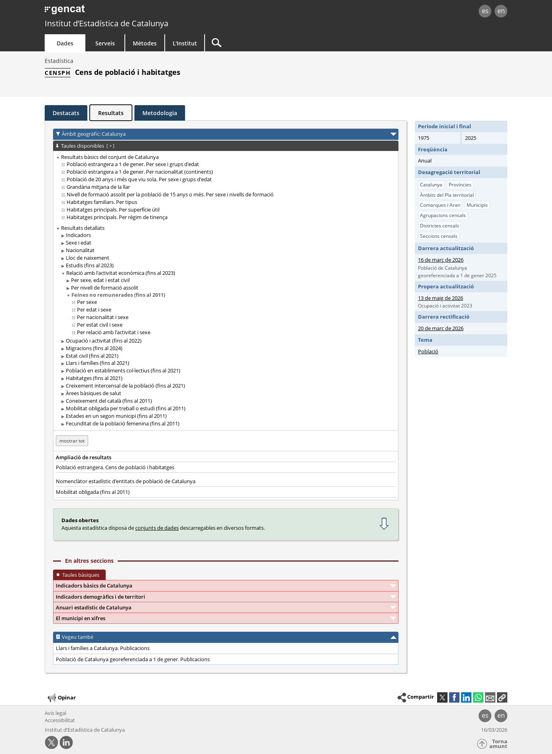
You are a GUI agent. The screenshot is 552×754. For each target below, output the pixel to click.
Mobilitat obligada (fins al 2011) (93, 491)
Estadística (59, 61)
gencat (137, 12)
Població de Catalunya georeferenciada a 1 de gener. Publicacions (133, 659)
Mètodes (145, 43)
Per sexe (87, 302)
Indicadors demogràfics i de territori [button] (100, 596)
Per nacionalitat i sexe (102, 317)
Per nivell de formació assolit (104, 287)
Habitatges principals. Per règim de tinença (117, 217)
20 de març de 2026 (440, 328)
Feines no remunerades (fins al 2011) (118, 294)
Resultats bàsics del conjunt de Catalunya (110, 157)
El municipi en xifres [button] (80, 618)
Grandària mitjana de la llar (98, 186)
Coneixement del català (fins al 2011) (109, 400)
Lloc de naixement (87, 257)
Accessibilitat (60, 720)
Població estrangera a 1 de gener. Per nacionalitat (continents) (140, 171)
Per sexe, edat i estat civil (100, 280)
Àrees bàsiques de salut (93, 393)
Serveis (105, 43)
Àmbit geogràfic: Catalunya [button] (94, 133)
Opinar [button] (61, 698)
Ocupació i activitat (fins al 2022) (104, 340)
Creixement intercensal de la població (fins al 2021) (125, 385)
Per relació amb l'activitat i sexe (113, 332)
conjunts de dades (157, 527)
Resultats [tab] (111, 113)
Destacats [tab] (66, 113)
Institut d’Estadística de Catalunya (106, 23)
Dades (65, 43)
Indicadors (78, 235)
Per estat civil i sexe (99, 324)
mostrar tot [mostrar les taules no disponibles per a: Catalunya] (72, 440)
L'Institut (185, 43)
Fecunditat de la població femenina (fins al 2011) (122, 423)
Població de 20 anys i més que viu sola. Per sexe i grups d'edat (139, 179)
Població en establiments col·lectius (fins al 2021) (123, 370)
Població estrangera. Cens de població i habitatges (115, 467)
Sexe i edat (78, 242)
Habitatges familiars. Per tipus (102, 202)
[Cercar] (273, 42)
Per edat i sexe (94, 309)
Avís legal (55, 713)
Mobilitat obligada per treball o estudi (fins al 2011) (125, 408)
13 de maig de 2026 (440, 298)
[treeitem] (224, 187)
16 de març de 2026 (440, 259)
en (501, 10)
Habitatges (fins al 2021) (94, 378)
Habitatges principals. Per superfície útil (113, 209)
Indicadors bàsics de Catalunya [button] (94, 585)
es (485, 10)
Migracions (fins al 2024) (94, 348)
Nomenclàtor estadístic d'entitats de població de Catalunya (125, 481)
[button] (502, 697)
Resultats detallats (82, 227)
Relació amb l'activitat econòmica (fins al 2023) (120, 272)
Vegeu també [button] (77, 636)
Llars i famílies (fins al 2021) (97, 362)
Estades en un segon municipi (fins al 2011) (116, 415)
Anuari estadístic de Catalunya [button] (94, 607)
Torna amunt (498, 744)
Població (428, 351)
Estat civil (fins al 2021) (92, 355)
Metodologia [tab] (159, 113)
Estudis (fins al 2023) (90, 265)
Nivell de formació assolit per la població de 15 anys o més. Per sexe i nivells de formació (170, 194)
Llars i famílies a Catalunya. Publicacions (103, 648)
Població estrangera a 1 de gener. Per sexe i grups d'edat (133, 164)
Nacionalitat (80, 250)
